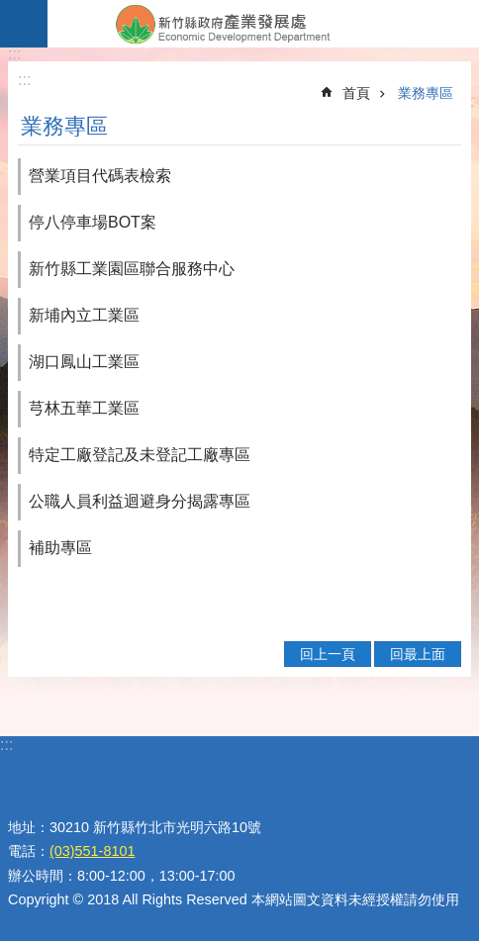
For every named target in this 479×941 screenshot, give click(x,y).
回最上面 (417, 654)
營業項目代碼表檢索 (100, 175)
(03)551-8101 (92, 851)
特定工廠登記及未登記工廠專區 (139, 454)
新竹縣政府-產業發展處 (263, 23)
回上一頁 (327, 654)
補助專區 (60, 547)
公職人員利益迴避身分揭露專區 (139, 501)
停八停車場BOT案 (92, 222)
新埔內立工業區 (84, 315)
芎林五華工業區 (84, 408)
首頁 (356, 93)
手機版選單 (24, 23)
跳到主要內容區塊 (10, 10)
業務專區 (425, 93)
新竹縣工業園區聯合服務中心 (132, 268)
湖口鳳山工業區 (84, 361)
